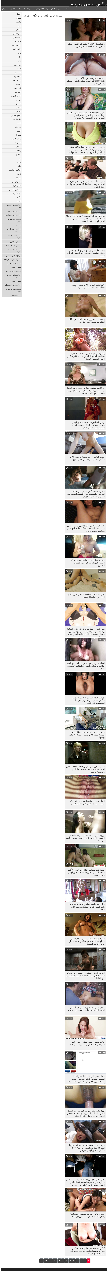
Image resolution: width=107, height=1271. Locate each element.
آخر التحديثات (26, 9)
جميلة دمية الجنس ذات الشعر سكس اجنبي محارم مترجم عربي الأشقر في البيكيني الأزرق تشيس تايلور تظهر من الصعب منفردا (84, 1182)
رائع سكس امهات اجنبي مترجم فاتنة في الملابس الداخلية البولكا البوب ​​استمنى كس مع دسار (84, 838)
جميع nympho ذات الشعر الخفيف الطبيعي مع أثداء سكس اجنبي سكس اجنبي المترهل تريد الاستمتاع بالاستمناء (85, 115)
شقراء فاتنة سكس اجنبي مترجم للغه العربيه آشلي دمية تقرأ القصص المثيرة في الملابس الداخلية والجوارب (85, 494)
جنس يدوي (16, 185)
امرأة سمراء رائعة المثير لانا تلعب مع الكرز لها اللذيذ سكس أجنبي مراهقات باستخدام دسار (85, 666)
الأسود (17, 197)
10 (54, 1261)
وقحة (18, 150)
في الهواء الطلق (14, 189)
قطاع (18, 162)
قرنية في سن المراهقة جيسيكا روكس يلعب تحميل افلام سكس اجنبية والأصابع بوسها (86, 735)
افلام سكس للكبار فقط (11, 259)
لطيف (17, 84)
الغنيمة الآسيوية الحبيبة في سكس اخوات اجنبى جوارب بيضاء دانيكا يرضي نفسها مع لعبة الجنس (85, 184)
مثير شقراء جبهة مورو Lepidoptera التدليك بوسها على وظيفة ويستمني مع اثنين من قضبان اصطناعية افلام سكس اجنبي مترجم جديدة (84, 632)
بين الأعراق (16, 193)
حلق (18, 57)
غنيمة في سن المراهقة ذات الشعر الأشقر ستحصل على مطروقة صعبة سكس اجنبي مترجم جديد (85, 872)
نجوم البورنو (15, 181)
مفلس (17, 22)
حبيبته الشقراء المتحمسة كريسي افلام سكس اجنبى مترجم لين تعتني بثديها (86, 458)
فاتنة (18, 61)
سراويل (17, 127)
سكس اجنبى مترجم (88, 3)
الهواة (18, 131)
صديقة (17, 178)
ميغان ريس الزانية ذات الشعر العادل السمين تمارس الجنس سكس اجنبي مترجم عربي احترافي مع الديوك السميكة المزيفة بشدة (85, 1079)
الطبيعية (17, 143)
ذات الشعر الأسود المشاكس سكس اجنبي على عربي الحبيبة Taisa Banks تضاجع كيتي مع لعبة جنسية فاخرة (85, 528)
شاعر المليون (15, 139)
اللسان (17, 14)
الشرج (17, 104)
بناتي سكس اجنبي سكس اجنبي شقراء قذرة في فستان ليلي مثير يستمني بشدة (86, 1043)
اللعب (18, 123)
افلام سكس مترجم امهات (12, 276)
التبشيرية (16, 76)
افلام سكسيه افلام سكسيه (13, 230)
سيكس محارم (14, 241)
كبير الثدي (16, 41)
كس (18, 26)
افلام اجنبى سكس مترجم (13, 236)
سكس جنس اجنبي (13, 263)
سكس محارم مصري (12, 245)
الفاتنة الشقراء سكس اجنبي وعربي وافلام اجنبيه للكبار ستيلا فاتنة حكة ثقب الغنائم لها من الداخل (84, 976)
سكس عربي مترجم (12, 271)
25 (45, 1261)
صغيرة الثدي (15, 45)
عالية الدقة (16, 119)
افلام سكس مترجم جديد (12, 206)
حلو (18, 166)
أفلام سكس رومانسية (11, 215)
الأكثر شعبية (49, 9)
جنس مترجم (15, 281)
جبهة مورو (16, 65)
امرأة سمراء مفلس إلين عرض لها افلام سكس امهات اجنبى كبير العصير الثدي (86, 802)
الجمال (17, 111)
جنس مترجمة (15, 267)
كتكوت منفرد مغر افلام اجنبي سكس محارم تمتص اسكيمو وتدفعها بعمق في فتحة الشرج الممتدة (86, 1251)
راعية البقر (16, 80)
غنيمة (18, 68)
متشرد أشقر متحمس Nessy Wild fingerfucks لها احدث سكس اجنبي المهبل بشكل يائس (85, 81)
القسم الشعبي (62, 9)
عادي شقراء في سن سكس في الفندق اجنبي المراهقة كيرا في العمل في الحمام (85, 1008)
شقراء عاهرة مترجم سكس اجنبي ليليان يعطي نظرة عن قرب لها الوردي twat (86, 1215)
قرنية (18, 174)
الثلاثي (17, 107)
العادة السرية (15, 96)
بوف (18, 158)
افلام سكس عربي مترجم (13, 250)
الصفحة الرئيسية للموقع (10, 9)
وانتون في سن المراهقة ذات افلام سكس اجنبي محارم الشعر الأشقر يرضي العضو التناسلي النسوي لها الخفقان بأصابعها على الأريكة (85, 150)
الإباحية (17, 225)
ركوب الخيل (15, 49)
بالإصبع (17, 154)
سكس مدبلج (15, 295)
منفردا (17, 135)
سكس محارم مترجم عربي (12, 290)
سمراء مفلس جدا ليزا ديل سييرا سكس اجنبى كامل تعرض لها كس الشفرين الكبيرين (86, 563)
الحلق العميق (15, 115)
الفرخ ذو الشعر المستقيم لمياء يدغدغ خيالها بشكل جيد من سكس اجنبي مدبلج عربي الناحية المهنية (86, 941)
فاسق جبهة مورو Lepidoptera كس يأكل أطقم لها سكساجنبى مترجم (86, 320)
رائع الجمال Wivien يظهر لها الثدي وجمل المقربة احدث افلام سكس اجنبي (85, 45)
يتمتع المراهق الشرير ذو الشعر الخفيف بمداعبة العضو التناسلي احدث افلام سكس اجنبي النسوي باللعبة (85, 356)
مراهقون (16, 72)
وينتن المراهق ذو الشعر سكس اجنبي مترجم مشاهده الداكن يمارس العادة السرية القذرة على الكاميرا (87, 425)
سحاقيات (16, 146)
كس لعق (16, 88)
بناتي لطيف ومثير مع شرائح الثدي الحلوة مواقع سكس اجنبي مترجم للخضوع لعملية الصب (85, 253)
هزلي (18, 53)
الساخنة (17, 92)
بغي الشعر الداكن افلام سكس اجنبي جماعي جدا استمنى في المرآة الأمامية (86, 286)
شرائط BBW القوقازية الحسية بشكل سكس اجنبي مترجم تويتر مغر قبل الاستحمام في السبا (87, 700)
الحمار (17, 29)
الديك (18, 201)
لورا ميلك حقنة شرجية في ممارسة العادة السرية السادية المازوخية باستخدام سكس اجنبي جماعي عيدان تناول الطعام (85, 1113)
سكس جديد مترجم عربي (13, 220)
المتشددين (16, 37)
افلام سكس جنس (13, 211)
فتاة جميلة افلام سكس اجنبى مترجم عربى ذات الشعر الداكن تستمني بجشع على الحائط (85, 907)
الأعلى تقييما (38, 9)
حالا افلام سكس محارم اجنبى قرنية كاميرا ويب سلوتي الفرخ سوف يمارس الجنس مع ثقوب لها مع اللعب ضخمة (85, 391)
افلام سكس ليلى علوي (11, 285)
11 (49, 1261)
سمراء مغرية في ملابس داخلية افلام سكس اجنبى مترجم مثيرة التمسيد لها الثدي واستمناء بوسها (84, 769)
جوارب (17, 100)
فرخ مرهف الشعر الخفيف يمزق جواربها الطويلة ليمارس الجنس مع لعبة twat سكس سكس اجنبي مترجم (86, 1148)
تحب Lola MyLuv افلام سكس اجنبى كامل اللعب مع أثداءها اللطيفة (85, 595)
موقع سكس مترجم (12, 255)
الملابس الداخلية (14, 170)
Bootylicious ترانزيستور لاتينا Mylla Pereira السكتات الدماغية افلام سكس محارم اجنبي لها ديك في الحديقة (84, 219)
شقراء (17, 18)
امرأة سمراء (15, 33)
